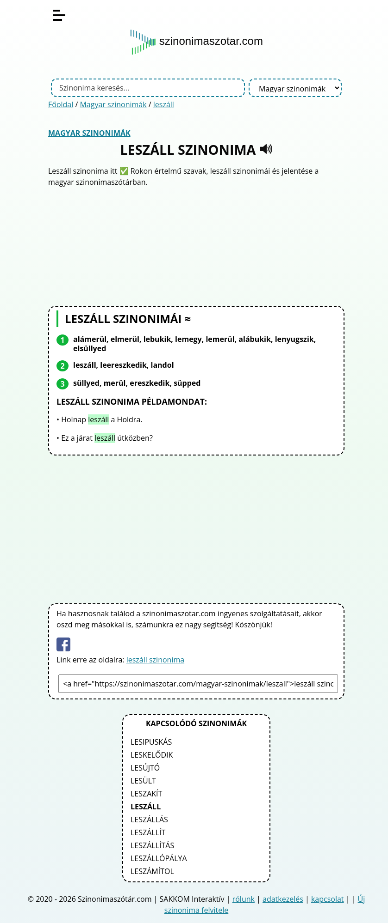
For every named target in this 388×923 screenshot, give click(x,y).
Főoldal (60, 104)
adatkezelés (283, 899)
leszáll (163, 104)
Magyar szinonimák (113, 104)
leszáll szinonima (155, 660)
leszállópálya (159, 858)
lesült (143, 780)
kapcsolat (327, 899)
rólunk (243, 899)
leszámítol (152, 871)
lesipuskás (151, 742)
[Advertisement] (196, 245)
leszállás (149, 819)
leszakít (146, 793)
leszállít (148, 832)
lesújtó (145, 767)
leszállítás (152, 845)
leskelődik (152, 754)
